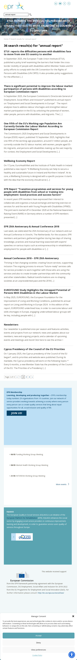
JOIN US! (16, 413)
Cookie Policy (37, 655)
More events (61, 484)
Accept (39, 635)
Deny (38, 643)
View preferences (38, 650)
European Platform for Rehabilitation (22, 518)
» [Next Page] (32, 377)
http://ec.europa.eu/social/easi (50, 593)
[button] (73, 616)
